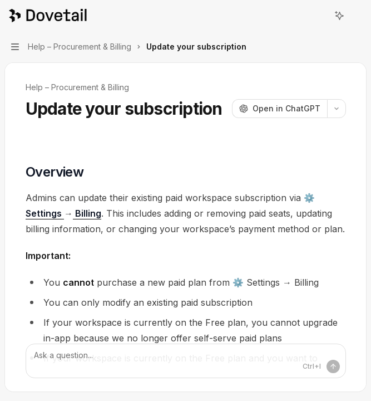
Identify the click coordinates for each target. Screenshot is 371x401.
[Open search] (319, 16)
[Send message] (333, 366)
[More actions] (356, 15)
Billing (87, 213)
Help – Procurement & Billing (77, 87)
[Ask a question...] (185, 361)
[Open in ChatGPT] (279, 108)
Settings (45, 213)
